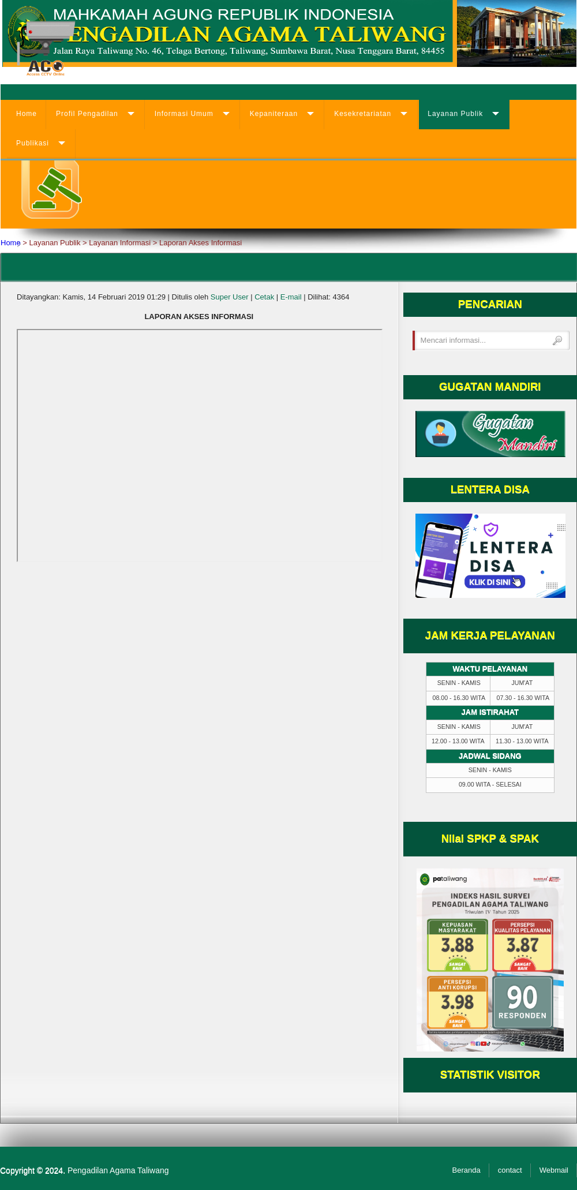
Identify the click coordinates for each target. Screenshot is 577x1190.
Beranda (466, 1170)
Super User (230, 297)
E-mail (291, 297)
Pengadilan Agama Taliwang (118, 1170)
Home (26, 114)
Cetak (264, 297)
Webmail (553, 1170)
